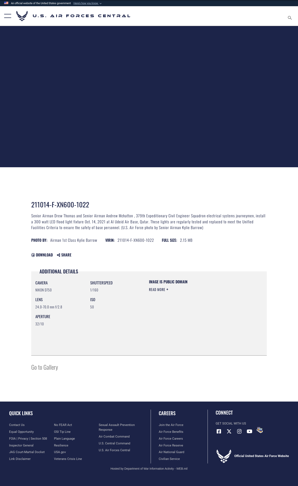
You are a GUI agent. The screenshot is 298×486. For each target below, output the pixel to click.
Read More (157, 289)
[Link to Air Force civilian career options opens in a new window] (169, 459)
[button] (87, 3)
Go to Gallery (44, 366)
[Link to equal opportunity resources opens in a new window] (21, 432)
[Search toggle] (290, 16)
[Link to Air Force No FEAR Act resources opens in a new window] (63, 425)
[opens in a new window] (64, 438)
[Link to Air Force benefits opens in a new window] (171, 432)
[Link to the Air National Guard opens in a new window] (171, 452)
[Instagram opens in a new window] (239, 431)
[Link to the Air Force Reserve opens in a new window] (171, 445)
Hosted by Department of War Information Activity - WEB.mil (149, 468)
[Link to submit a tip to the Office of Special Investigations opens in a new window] (62, 432)
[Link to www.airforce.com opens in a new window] (171, 425)
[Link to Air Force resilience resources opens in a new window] (61, 445)
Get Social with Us (231, 423)
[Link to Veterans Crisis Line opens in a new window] (68, 459)
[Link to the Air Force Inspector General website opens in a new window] (21, 445)
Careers (167, 413)
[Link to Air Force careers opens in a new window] (171, 438)
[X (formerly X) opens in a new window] (229, 431)
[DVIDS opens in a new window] (260, 430)
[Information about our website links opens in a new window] (20, 459)
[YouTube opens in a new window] (249, 431)
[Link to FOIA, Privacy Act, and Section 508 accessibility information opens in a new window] (28, 438)
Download (42, 254)
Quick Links (21, 413)
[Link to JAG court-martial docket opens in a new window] (27, 452)
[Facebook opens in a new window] (219, 431)
